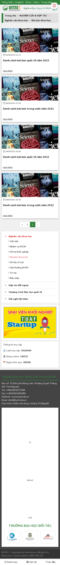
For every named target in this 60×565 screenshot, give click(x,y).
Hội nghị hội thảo (18, 298)
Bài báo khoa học (41, 20)
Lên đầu (51, 562)
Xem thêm (8, 71)
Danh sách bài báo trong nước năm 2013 (28, 108)
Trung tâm (46, 2)
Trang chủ (10, 15)
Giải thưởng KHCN (18, 267)
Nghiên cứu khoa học (16, 20)
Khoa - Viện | (32, 2)
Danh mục (10, 562)
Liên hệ (31, 562)
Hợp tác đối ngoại (18, 285)
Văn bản (13, 241)
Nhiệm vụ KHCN (17, 246)
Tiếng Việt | (8, 2)
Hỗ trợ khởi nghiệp (18, 251)
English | (19, 2)
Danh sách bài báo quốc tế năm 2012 (26, 156)
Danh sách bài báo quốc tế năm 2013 (26, 60)
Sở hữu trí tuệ (16, 262)
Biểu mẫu (13, 278)
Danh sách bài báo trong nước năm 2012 (28, 205)
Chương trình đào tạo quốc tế (25, 292)
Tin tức (12, 272)
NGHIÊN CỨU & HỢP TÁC (34, 15)
